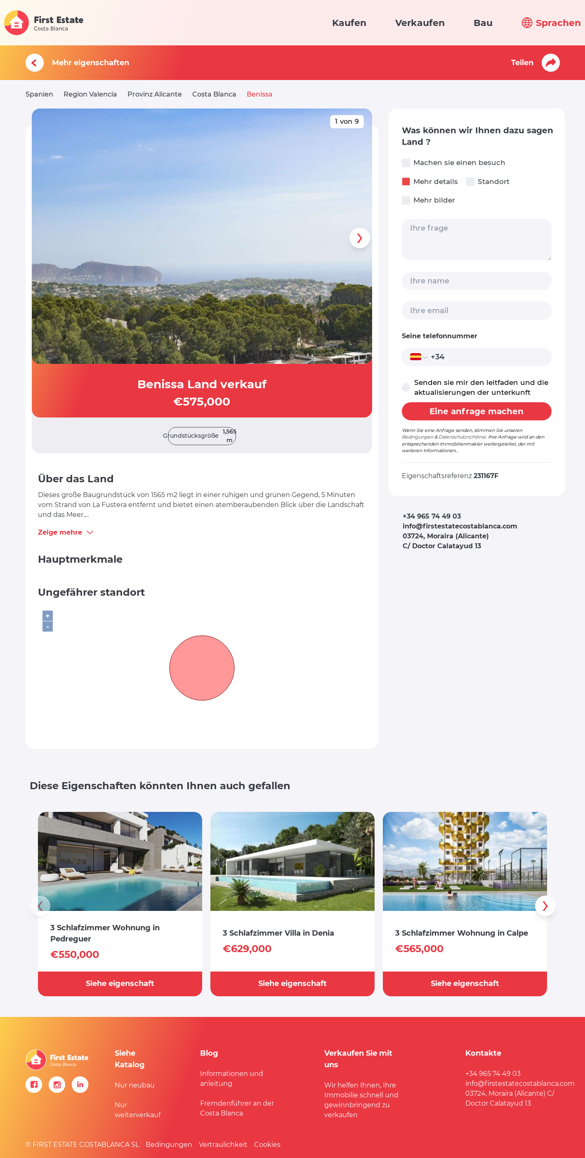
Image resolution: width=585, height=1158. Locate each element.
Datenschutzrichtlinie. (463, 437)
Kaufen (349, 22)
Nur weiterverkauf (137, 1110)
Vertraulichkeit (223, 1145)
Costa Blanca (214, 94)
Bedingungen (417, 437)
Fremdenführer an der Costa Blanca (237, 1108)
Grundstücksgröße (202, 436)
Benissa (260, 94)
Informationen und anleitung (231, 1078)
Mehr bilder (428, 200)
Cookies (267, 1145)
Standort (488, 181)
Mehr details (430, 181)
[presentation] (359, 238)
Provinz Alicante (154, 94)
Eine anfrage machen (476, 411)
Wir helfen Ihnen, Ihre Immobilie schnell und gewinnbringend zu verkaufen (361, 1100)
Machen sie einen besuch (453, 162)
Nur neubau (135, 1085)
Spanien (39, 94)
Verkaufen (420, 22)
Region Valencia (90, 94)
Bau (483, 22)
